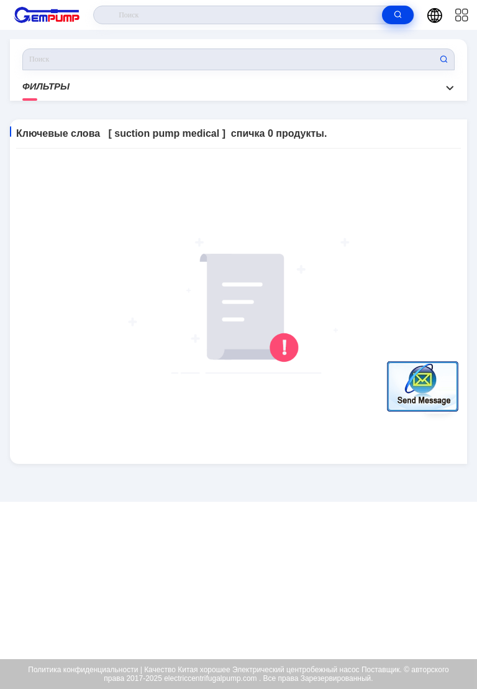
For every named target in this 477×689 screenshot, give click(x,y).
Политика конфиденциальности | (85, 669)
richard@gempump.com (246, 581)
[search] (398, 15)
